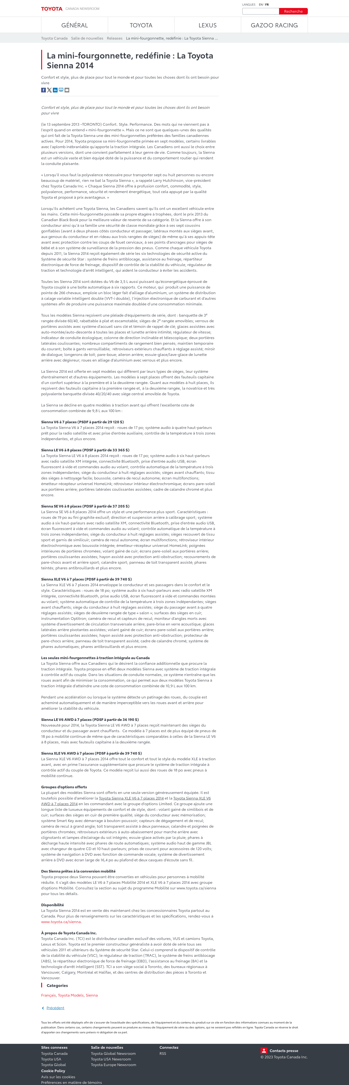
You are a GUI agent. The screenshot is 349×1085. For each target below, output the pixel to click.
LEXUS (208, 25)
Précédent (55, 1007)
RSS (163, 1053)
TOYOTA (141, 25)
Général (74, 25)
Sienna (92, 994)
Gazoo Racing (274, 25)
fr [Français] (267, 4)
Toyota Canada (54, 1053)
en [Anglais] (261, 4)
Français (48, 994)
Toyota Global (53, 1064)
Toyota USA (51, 1058)
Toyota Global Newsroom (113, 1053)
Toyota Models (71, 994)
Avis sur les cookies (58, 1076)
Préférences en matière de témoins (71, 1082)
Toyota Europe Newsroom (113, 1064)
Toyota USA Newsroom (111, 1058)
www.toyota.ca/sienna (61, 921)
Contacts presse (284, 1050)
